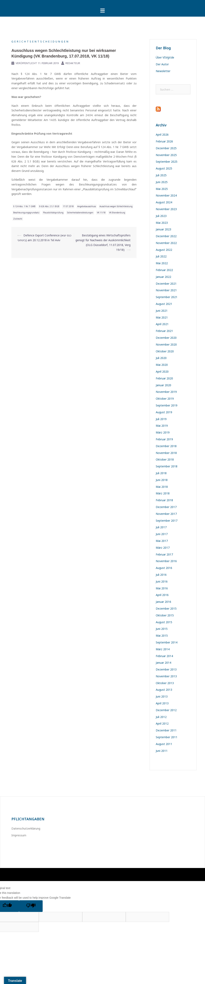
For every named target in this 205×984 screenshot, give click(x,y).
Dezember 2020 (166, 338)
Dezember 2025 (166, 148)
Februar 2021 (164, 331)
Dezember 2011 (166, 730)
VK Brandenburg (117, 212)
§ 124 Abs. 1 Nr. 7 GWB (24, 206)
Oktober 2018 (165, 459)
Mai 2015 (162, 635)
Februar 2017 (164, 554)
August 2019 (164, 412)
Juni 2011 (162, 751)
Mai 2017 (162, 541)
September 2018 (166, 466)
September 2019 (166, 405)
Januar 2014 (163, 662)
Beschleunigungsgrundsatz (26, 212)
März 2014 (163, 649)
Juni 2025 (162, 182)
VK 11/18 (101, 212)
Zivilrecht (17, 218)
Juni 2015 (162, 629)
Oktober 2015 (165, 615)
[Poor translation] (31, 906)
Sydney (69, 874)
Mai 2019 (162, 425)
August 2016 (164, 568)
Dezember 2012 (166, 710)
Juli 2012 (161, 717)
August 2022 (164, 250)
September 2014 (166, 642)
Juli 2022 (161, 256)
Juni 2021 (162, 311)
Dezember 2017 (166, 507)
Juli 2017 (161, 527)
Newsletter (163, 71)
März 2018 (163, 493)
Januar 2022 (163, 277)
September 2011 (166, 737)
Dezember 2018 (166, 446)
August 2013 (164, 690)
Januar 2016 (163, 602)
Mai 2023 (162, 223)
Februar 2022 (164, 270)
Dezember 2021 (166, 283)
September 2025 (166, 161)
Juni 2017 (162, 534)
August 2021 (164, 304)
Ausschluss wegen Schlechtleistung (116, 206)
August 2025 (164, 168)
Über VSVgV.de (165, 57)
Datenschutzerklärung (25, 828)
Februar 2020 (164, 378)
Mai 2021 (162, 317)
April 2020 (162, 371)
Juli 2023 (161, 216)
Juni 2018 (162, 480)
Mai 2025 (162, 189)
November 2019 (166, 392)
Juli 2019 (161, 419)
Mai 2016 (162, 588)
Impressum (18, 835)
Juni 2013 (162, 696)
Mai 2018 (162, 487)
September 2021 (166, 297)
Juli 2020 (161, 358)
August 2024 (164, 202)
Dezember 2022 (166, 236)
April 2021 (162, 324)
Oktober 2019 (165, 398)
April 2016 (162, 595)
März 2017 (163, 547)
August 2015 (164, 622)
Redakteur (72, 63)
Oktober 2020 (165, 351)
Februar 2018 (164, 500)
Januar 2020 (163, 385)
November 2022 (166, 243)
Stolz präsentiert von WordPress (29, 874)
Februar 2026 (164, 141)
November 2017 (166, 514)
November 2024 (166, 195)
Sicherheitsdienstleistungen (80, 212)
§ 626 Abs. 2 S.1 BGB (49, 206)
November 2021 (166, 290)
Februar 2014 (164, 656)
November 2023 (166, 209)
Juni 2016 (162, 581)
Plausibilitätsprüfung (53, 212)
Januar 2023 (163, 229)
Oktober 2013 (165, 683)
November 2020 (166, 344)
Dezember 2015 (166, 608)
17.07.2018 (68, 206)
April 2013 (162, 703)
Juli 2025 (161, 175)
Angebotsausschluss (86, 206)
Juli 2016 (161, 575)
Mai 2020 (162, 365)
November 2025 (166, 155)
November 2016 (166, 561)
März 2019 (163, 432)
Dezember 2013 (166, 669)
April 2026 (162, 134)
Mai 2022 (162, 263)
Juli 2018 (161, 473)
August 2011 (164, 744)
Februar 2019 (164, 439)
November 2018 (166, 453)
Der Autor (162, 64)
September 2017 (166, 520)
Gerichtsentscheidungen (40, 41)
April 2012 (162, 723)
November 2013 (166, 676)
